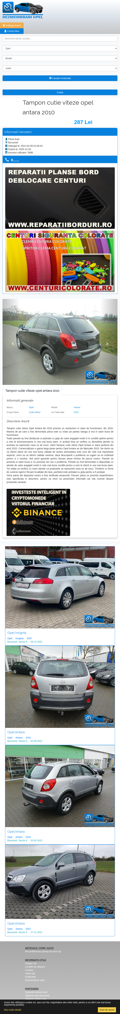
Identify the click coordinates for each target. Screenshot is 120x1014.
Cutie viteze (34, 412)
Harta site (30, 973)
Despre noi (31, 963)
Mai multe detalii (12, 1009)
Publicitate (30, 976)
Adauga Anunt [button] (12, 25)
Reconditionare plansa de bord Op (43, 951)
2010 (76, 412)
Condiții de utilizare (35, 966)
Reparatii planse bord (36, 992)
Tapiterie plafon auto (35, 999)
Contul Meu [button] (11, 31)
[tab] (32, 391)
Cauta (60, 92)
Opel (31, 407)
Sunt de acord (107, 1009)
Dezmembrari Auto (35, 980)
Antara (77, 407)
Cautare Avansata (60, 78)
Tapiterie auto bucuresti (37, 995)
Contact (29, 970)
